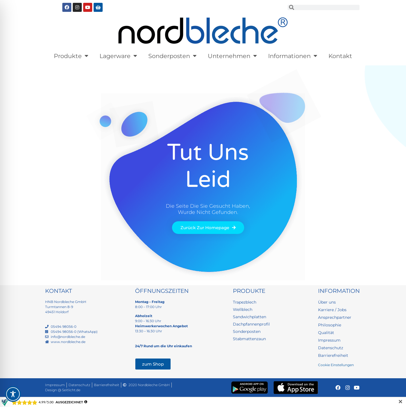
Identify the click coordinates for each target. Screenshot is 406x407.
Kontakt (340, 55)
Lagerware (118, 56)
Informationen (292, 56)
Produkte (71, 56)
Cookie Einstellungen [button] (336, 365)
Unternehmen (232, 56)
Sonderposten (172, 56)
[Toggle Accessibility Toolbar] (13, 394)
